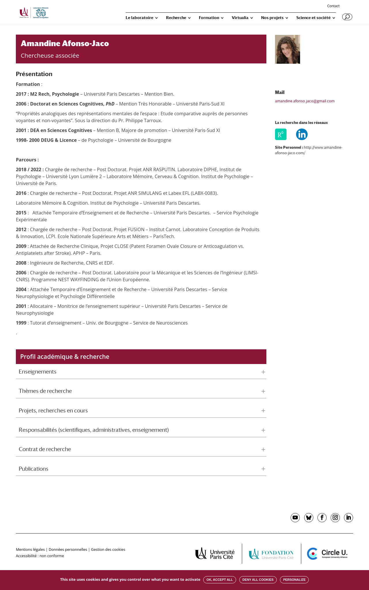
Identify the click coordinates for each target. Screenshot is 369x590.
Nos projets (272, 18)
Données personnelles (68, 549)
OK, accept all (219, 579)
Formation (209, 18)
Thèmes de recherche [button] (45, 391)
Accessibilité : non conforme (40, 555)
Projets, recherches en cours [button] (53, 410)
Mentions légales (30, 549)
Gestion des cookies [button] (108, 549)
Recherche (176, 18)
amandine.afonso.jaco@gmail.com (305, 101)
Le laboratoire (139, 18)
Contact (333, 6)
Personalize (294, 579)
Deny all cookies (258, 579)
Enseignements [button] (38, 371)
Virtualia (240, 18)
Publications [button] (33, 468)
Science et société (313, 18)
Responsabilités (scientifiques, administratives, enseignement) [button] (94, 430)
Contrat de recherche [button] (45, 449)
